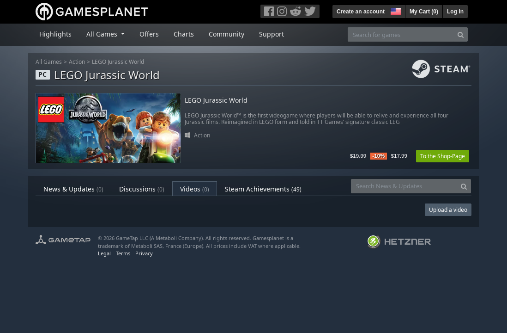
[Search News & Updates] (404, 186)
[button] (395, 10)
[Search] (460, 34)
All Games (49, 61)
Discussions (141, 189)
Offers (149, 34)
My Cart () (424, 11)
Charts (184, 34)
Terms (123, 253)
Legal (104, 253)
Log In (455, 11)
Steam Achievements (263, 189)
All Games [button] (102, 34)
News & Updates (73, 189)
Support (271, 34)
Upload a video (448, 210)
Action (77, 61)
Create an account (361, 11)
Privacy (144, 253)
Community (226, 34)
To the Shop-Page (442, 156)
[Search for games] (401, 34)
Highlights (55, 34)
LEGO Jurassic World (118, 61)
